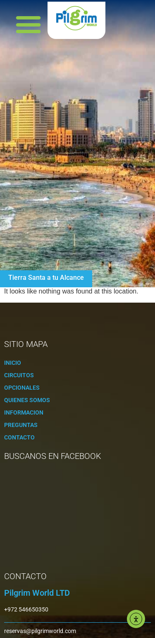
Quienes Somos (27, 400)
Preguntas (21, 425)
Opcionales (22, 387)
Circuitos (19, 375)
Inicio (12, 362)
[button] (28, 24)
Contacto (19, 437)
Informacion (23, 412)
